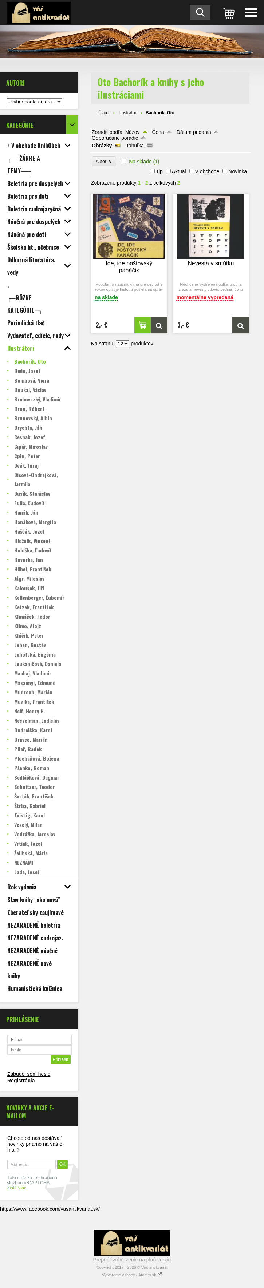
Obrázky (102, 145)
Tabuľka (135, 145)
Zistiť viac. (17, 1187)
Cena (158, 132)
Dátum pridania (194, 132)
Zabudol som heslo (28, 1074)
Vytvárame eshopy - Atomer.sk (132, 1275)
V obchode (207, 171)
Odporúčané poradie (115, 138)
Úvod (103, 112)
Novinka (237, 171)
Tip (159, 171)
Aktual (179, 171)
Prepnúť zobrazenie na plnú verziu (132, 1260)
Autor (104, 161)
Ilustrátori (128, 112)
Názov (132, 132)
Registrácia (21, 1080)
